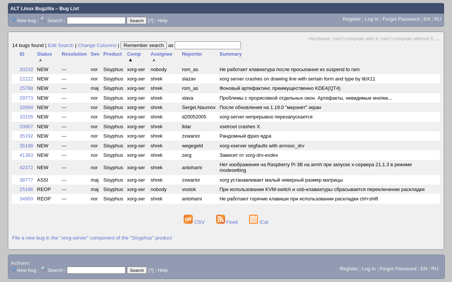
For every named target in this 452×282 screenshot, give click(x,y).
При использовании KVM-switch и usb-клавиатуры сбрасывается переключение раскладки (322, 189)
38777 (26, 180)
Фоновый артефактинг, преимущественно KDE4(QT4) (279, 88)
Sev (95, 54)
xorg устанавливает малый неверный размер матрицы (281, 180)
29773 (26, 98)
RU (437, 19)
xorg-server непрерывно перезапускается (266, 117)
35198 (26, 146)
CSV (195, 222)
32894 (26, 107)
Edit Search (61, 45)
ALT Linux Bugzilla (32, 8)
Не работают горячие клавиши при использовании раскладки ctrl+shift (298, 199)
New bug (26, 20)
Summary (230, 54)
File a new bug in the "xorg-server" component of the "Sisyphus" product (92, 238)
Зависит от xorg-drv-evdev (248, 155)
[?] (150, 20)
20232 (26, 69)
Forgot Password (400, 19)
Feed (227, 222)
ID (22, 54)
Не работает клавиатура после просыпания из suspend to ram (289, 69)
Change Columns (97, 45)
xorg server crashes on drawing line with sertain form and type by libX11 (297, 79)
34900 (26, 199)
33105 (26, 117)
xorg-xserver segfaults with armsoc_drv (261, 146)
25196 (26, 189)
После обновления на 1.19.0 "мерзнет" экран (270, 107)
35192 (26, 136)
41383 (26, 155)
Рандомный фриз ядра (245, 136)
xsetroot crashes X (239, 126)
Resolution (74, 54)
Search (55, 20)
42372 (26, 167)
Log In (371, 19)
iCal (258, 222)
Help (162, 20)
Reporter (192, 54)
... (438, 38)
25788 (26, 88)
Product (112, 54)
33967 (26, 126)
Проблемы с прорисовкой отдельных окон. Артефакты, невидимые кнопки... (305, 98)
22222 (26, 79)
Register (352, 19)
